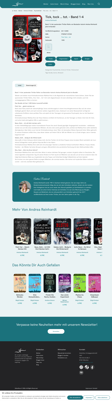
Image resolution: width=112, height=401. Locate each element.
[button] (39, 18)
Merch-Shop (39, 362)
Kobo (50, 65)
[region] (56, 396)
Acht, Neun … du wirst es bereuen (82, 252)
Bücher (20, 10)
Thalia (51, 59)
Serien (55, 73)
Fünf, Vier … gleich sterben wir (22, 252)
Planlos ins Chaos (80, 301)
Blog (37, 369)
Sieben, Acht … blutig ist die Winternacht (62, 252)
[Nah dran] (110, 393)
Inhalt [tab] (26, 87)
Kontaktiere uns (62, 362)
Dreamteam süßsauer (94, 301)
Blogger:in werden (63, 360)
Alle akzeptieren (102, 397)
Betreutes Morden (20, 301)
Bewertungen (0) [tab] (48, 87)
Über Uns (39, 367)
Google (87, 59)
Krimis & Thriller (28, 10)
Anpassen (72, 397)
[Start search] (99, 4)
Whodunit (61, 73)
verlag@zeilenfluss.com (86, 367)
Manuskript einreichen (64, 358)
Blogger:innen (40, 365)
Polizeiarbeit (76, 70)
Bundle (51, 73)
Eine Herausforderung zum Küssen (35, 301)
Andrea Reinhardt (46, 182)
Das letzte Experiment (64, 301)
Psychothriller (38, 10)
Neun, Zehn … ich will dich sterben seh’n (42, 252)
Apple (76, 59)
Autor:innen (39, 360)
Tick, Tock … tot (66, 37)
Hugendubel (63, 59)
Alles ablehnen (86, 397)
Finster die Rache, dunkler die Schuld (50, 301)
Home (15, 10)
